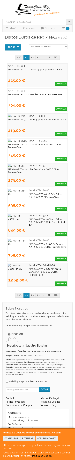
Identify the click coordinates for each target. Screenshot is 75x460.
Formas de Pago (48, 405)
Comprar (61, 84)
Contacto (48, 28)
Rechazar (27, 438)
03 (38, 57)
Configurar (11, 438)
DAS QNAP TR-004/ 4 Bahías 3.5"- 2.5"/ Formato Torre (35, 94)
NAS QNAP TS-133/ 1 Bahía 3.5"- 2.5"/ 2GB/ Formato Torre (37, 119)
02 (32, 57)
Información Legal (49, 398)
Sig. (56, 57)
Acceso (28, 28)
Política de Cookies (42, 456)
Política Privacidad (15, 401)
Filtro (13, 47)
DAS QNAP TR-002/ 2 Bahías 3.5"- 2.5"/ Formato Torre (35, 69)
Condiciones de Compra (19, 405)
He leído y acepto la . (28, 381)
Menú (11, 28)
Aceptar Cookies (46, 438)
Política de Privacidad (14, 375)
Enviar (44, 389)
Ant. (19, 57)
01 (26, 57)
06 (49, 57)
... (43, 57)
